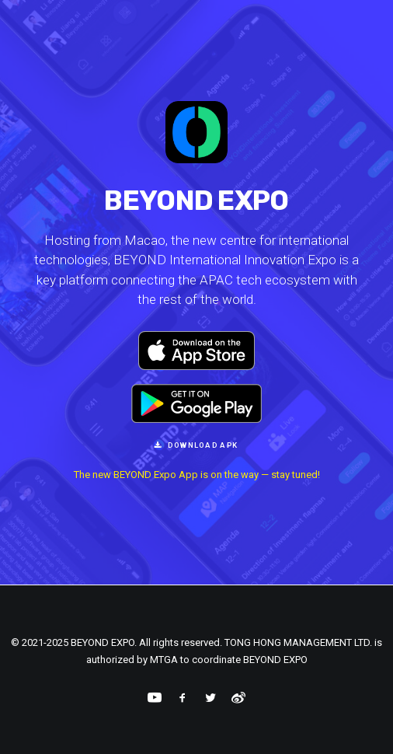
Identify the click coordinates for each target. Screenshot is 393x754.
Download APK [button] (196, 445)
